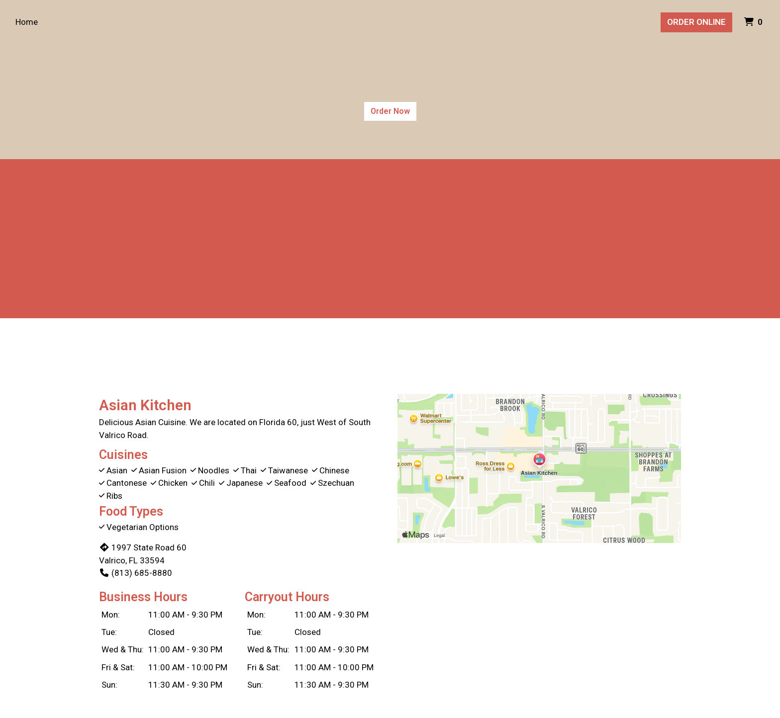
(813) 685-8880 (135, 573)
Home (26, 22)
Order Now (390, 111)
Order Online (696, 22)
